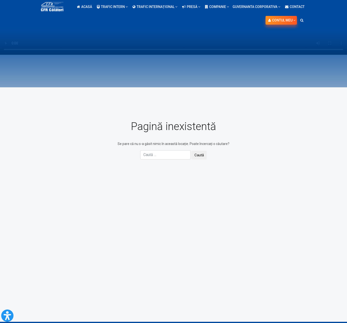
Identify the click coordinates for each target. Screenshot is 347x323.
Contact (295, 7)
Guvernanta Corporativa (256, 7)
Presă (191, 7)
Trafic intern (112, 7)
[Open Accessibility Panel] (7, 315)
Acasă (84, 7)
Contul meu (281, 20)
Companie (217, 7)
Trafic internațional (155, 7)
